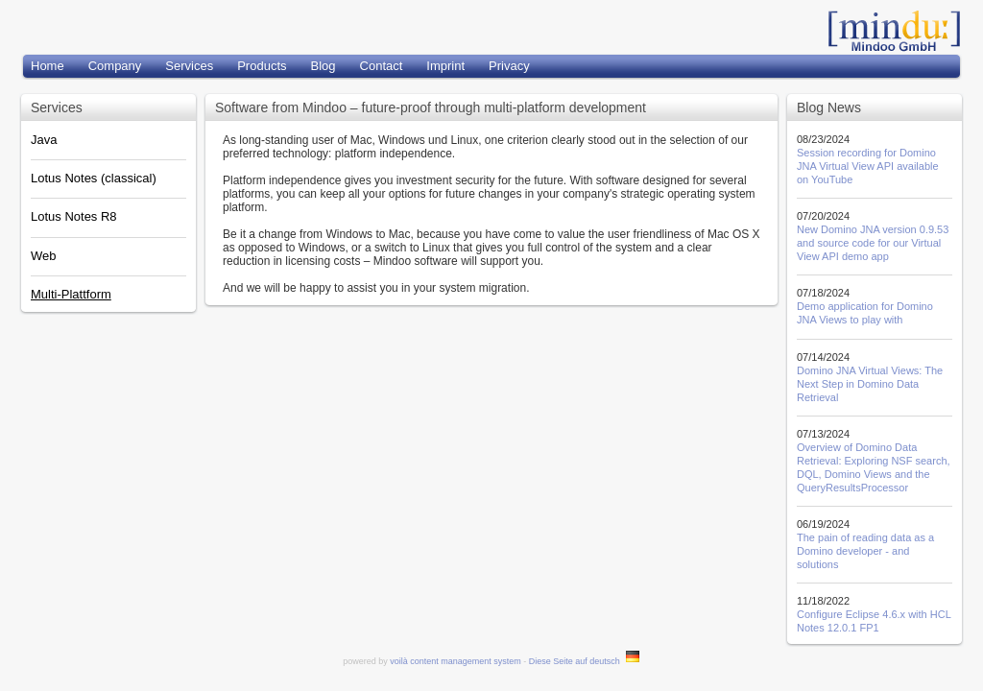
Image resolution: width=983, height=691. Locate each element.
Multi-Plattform (71, 294)
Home (47, 66)
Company (115, 66)
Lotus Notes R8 (74, 216)
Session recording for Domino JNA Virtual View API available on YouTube (868, 166)
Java (44, 139)
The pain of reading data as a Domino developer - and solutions (865, 551)
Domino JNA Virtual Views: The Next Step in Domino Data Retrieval (870, 384)
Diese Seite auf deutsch (584, 661)
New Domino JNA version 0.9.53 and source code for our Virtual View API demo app (872, 243)
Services (189, 66)
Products (261, 66)
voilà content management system (455, 661)
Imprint (445, 66)
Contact (381, 66)
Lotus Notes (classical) (93, 178)
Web (44, 256)
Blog (323, 66)
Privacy (509, 66)
